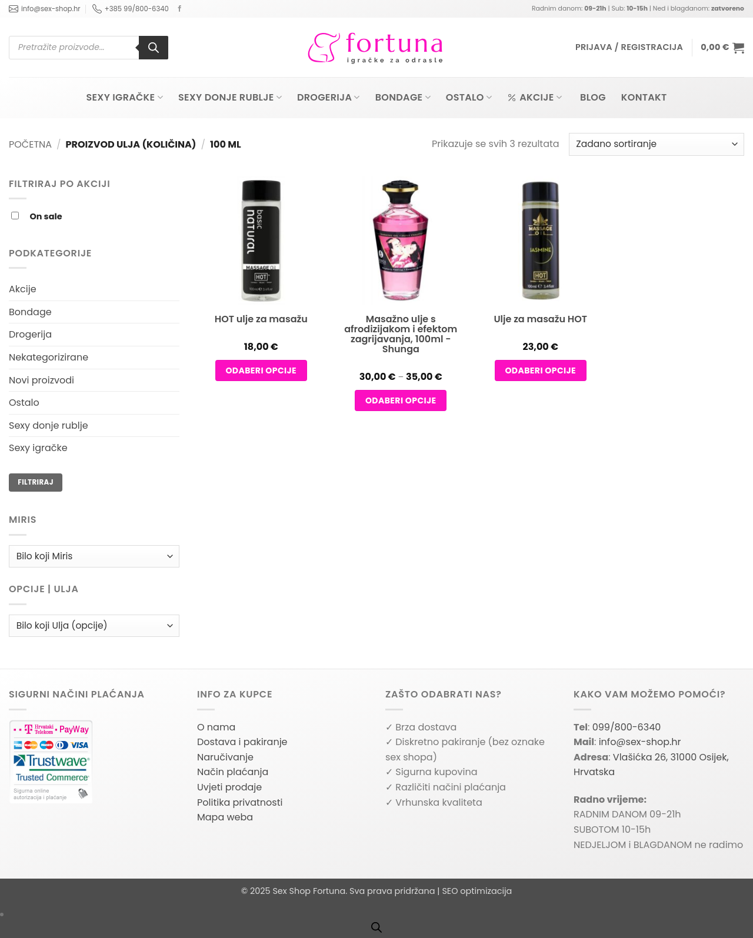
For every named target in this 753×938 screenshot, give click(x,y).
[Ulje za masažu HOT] (541, 256)
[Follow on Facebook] (179, 8)
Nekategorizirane (48, 357)
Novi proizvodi (41, 380)
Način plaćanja (232, 772)
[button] (629, 47)
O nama (216, 727)
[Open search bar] (376, 927)
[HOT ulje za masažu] (261, 256)
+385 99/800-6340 (130, 9)
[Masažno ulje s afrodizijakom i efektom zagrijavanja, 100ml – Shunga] (400, 271)
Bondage (403, 97)
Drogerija (328, 97)
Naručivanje (225, 757)
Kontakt (644, 97)
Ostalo (469, 97)
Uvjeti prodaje (229, 787)
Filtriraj (36, 482)
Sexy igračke (124, 97)
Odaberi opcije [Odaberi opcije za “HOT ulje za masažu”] (260, 370)
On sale (46, 216)
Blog (593, 97)
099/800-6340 (626, 727)
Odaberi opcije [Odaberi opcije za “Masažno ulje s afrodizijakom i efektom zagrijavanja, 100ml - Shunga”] (401, 400)
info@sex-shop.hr (45, 9)
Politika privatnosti (239, 802)
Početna (30, 144)
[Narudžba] (656, 144)
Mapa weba (225, 817)
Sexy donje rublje (230, 97)
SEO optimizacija (477, 891)
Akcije (534, 97)
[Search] (153, 47)
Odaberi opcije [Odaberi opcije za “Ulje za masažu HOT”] (540, 370)
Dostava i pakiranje (242, 742)
